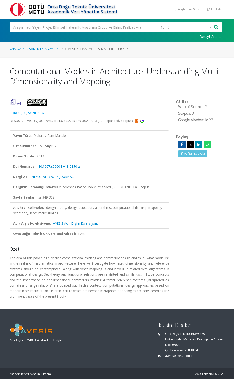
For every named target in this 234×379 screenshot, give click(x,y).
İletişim (58, 340)
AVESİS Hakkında (38, 340)
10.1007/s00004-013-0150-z (59, 166)
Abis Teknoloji (204, 374)
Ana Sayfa (17, 49)
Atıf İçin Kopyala (193, 154)
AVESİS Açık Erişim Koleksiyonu (76, 223)
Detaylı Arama (210, 36)
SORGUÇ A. (18, 113)
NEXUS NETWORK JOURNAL (52, 177)
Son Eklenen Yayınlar (44, 49)
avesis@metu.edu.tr (179, 356)
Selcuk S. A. (36, 113)
